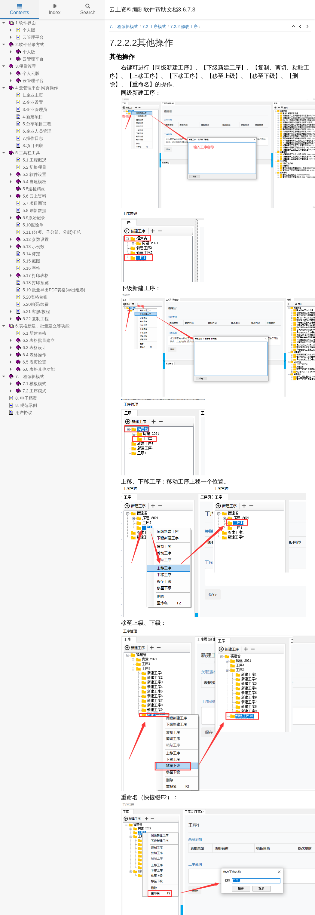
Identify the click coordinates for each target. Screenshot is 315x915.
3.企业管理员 (31, 109)
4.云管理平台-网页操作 (33, 87)
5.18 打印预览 (32, 282)
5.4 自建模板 (30, 181)
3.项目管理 (22, 66)
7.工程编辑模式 (26, 376)
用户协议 (20, 412)
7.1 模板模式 (30, 383)
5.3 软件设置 (30, 174)
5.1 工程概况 (30, 160)
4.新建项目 (29, 116)
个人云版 (27, 73)
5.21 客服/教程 (32, 311)
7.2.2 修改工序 (184, 26)
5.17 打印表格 (32, 275)
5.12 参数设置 (32, 239)
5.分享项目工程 (33, 123)
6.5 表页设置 (30, 362)
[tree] (52, 217)
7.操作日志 (29, 138)
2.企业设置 (29, 102)
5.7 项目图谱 (30, 203)
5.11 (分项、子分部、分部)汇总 (48, 232)
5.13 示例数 (29, 246)
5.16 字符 (27, 268)
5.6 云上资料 (30, 196)
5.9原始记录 (30, 217)
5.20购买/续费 (32, 304)
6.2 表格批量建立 (35, 340)
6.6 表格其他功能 (35, 369)
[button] (293, 27)
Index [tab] (54, 9)
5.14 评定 (27, 253)
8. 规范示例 (22, 405)
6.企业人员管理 (33, 131)
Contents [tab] (19, 9)
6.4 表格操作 (30, 354)
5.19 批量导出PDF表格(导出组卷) (50, 289)
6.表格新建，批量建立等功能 (38, 326)
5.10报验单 (29, 225)
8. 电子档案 (22, 398)
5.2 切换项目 (30, 167)
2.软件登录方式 (26, 44)
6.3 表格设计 (30, 347)
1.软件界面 (22, 22)
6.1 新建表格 (30, 333)
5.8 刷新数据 (30, 210)
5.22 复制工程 (32, 318)
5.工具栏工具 (24, 152)
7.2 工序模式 (30, 391)
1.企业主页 (29, 95)
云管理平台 (29, 37)
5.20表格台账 (31, 297)
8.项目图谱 (29, 145)
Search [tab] (88, 9)
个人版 (25, 30)
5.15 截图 (27, 261)
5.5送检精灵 (30, 188)
